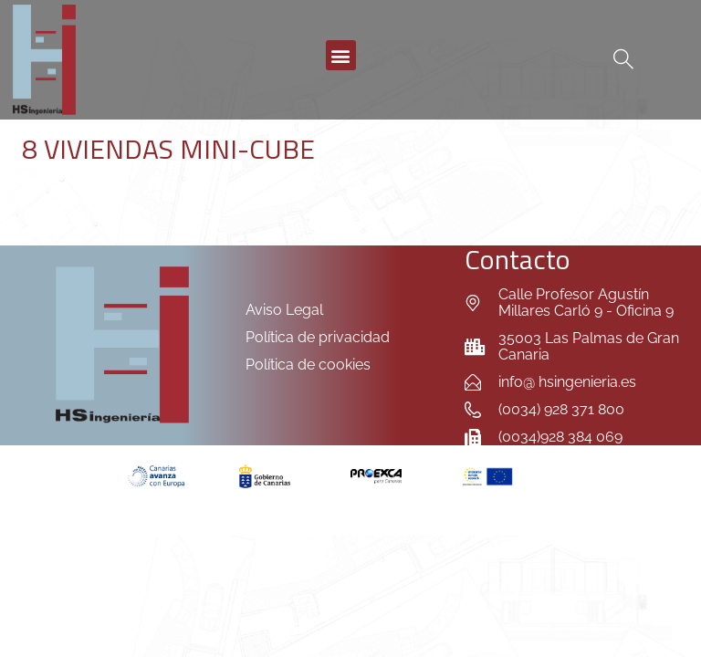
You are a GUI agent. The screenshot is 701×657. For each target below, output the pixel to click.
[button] (341, 55)
